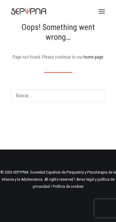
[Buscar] (58, 95)
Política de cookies (68, 186)
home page (93, 57)
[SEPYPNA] (28, 11)
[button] (102, 11)
